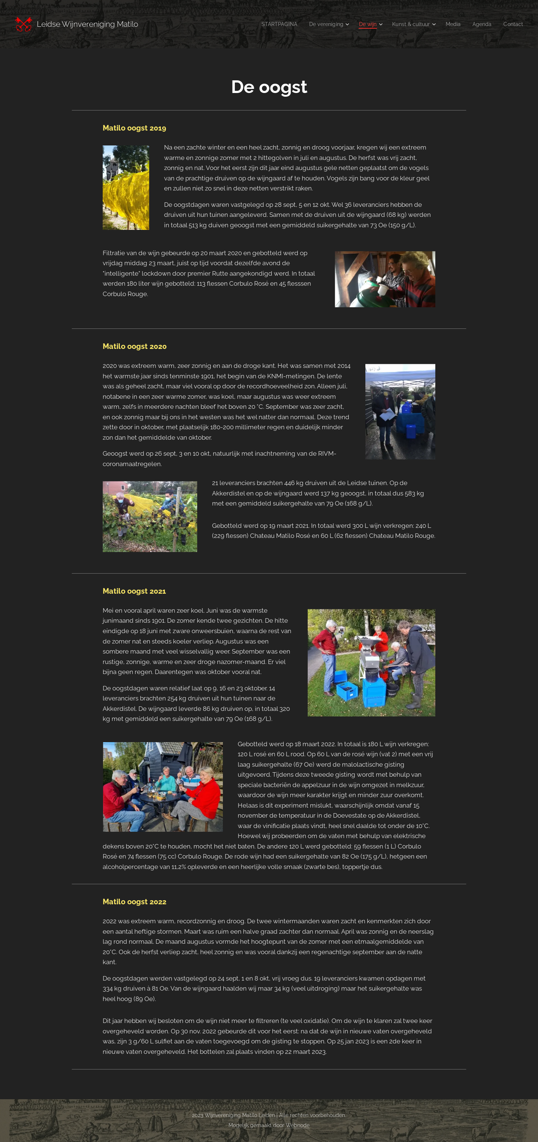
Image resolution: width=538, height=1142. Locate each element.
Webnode (298, 1125)
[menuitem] (268, 24)
